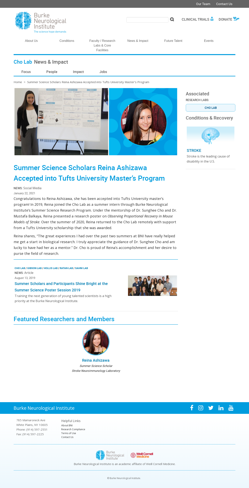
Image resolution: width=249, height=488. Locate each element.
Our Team (203, 4)
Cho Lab (20, 268)
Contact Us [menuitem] (67, 437)
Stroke (194, 150)
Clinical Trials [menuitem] (195, 19)
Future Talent (173, 40)
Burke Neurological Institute (44, 408)
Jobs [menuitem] (103, 71)
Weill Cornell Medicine (160, 464)
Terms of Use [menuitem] (68, 433)
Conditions (67, 40)
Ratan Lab (66, 268)
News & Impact (137, 40)
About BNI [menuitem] (67, 425)
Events (209, 40)
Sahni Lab (81, 268)
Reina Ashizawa (96, 360)
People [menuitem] (51, 71)
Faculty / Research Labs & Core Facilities (102, 45)
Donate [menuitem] (225, 19)
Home (18, 82)
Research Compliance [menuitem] (73, 429)
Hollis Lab (51, 268)
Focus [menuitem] (26, 71)
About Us (31, 40)
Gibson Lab (34, 268)
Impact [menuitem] (78, 71)
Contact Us (224, 4)
